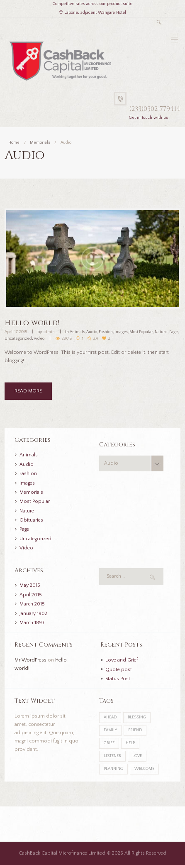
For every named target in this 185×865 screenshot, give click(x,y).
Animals (77, 332)
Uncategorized (18, 338)
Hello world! (32, 323)
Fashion (106, 332)
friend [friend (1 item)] (135, 730)
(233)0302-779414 (154, 109)
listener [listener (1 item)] (112, 756)
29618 (67, 338)
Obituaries (31, 520)
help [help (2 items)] (130, 743)
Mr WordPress (30, 660)
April (30, 595)
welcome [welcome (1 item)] (144, 769)
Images (121, 332)
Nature (161, 332)
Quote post (118, 669)
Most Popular (141, 332)
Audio (91, 332)
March (32, 604)
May (29, 585)
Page (173, 332)
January (33, 613)
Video (39, 338)
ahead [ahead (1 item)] (110, 717)
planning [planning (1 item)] (113, 769)
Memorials (40, 142)
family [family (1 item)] (110, 730)
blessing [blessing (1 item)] (137, 717)
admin (49, 332)
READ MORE (28, 391)
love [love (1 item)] (137, 756)
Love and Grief (121, 660)
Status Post (117, 678)
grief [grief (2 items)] (109, 743)
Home (13, 142)
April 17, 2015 (16, 332)
